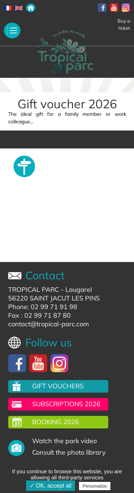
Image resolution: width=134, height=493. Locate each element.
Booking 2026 (55, 422)
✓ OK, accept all (50, 486)
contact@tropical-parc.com (48, 324)
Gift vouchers (58, 386)
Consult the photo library (69, 452)
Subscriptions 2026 (66, 404)
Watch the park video (64, 441)
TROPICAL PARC (33, 289)
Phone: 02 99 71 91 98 (42, 307)
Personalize (95, 486)
